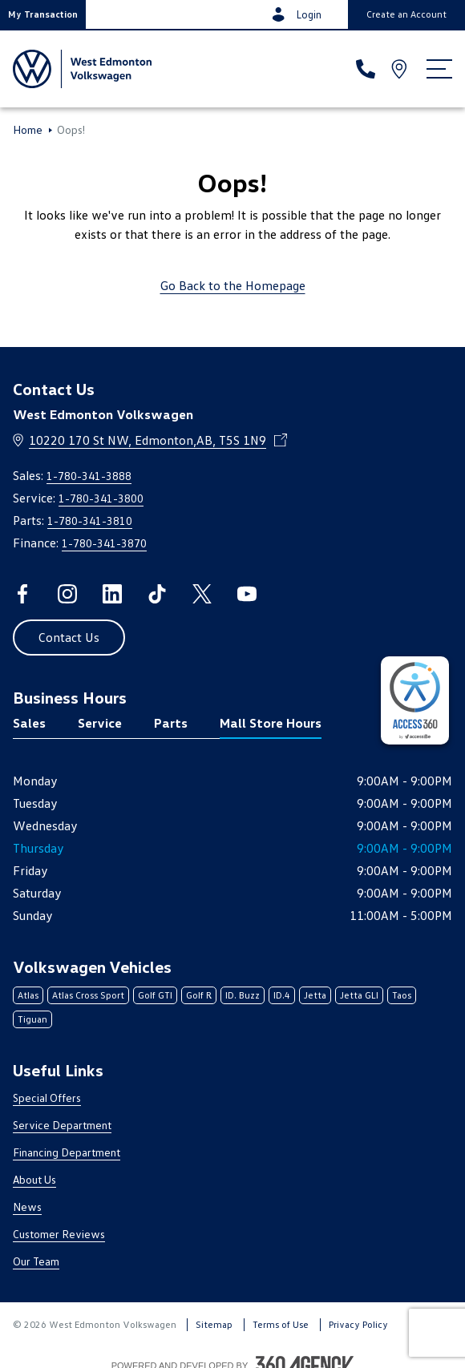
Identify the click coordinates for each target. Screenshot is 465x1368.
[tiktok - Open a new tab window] (157, 593)
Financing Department (66, 1152)
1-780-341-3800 (101, 498)
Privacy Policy (358, 1324)
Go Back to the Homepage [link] (232, 285)
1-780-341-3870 (104, 543)
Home (27, 129)
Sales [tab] (29, 723)
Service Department (62, 1125)
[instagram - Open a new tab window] (67, 593)
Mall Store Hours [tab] (270, 723)
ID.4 (281, 995)
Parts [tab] (171, 723)
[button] (43, 14)
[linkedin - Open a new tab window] (112, 593)
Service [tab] (100, 723)
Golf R (199, 995)
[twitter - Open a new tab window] (202, 593)
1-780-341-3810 (89, 520)
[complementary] (415, 700)
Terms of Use (281, 1324)
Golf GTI (155, 995)
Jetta (315, 995)
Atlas (28, 995)
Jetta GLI (359, 995)
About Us (34, 1179)
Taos (401, 995)
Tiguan (32, 1019)
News (27, 1206)
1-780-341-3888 (88, 475)
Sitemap (214, 1324)
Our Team (36, 1261)
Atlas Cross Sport (88, 995)
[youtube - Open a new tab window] (247, 593)
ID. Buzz (242, 995)
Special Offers (47, 1097)
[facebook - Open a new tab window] (22, 593)
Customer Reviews (59, 1234)
